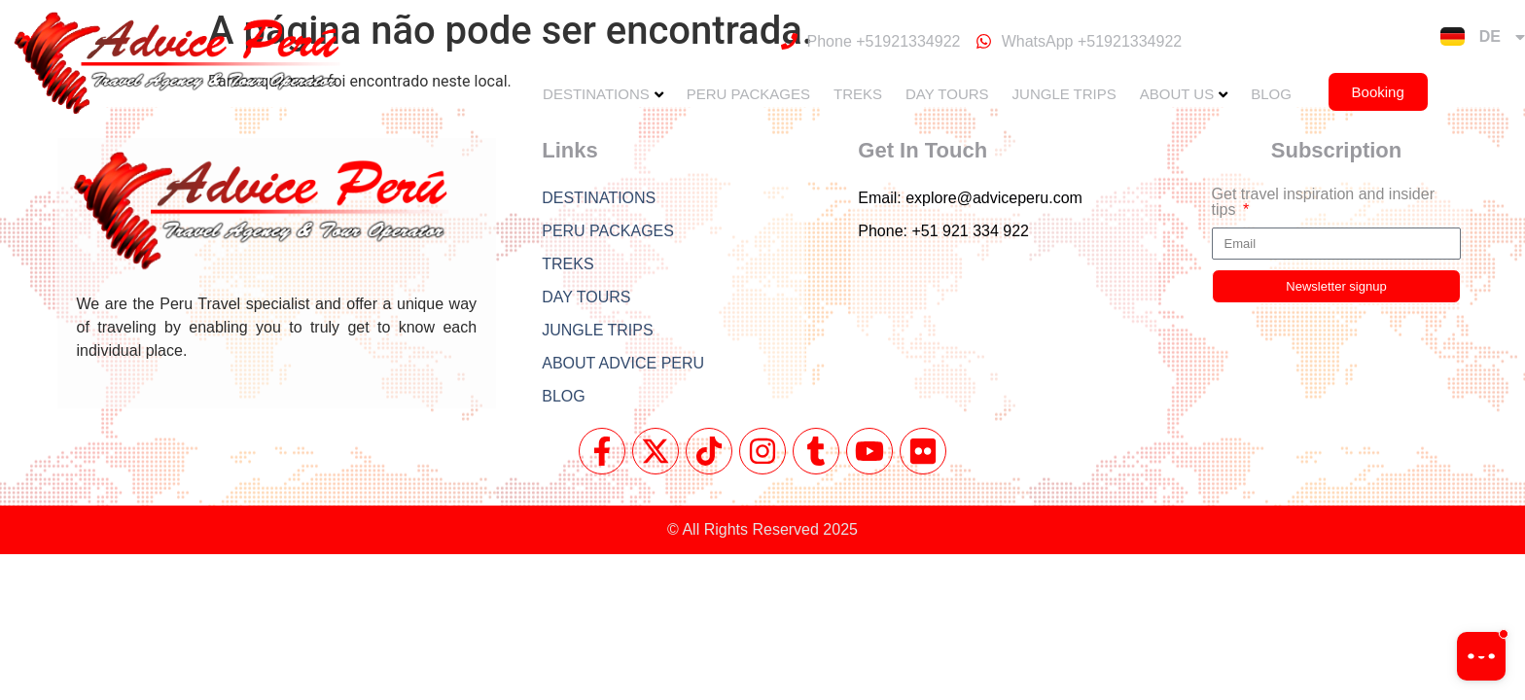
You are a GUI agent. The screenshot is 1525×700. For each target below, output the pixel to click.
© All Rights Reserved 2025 (762, 529)
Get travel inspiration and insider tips (1323, 202)
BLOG (1271, 94)
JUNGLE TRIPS (1064, 94)
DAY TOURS (947, 94)
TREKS (857, 94)
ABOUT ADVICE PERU (623, 363)
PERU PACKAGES (748, 94)
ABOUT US (1177, 94)
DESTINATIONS (596, 94)
